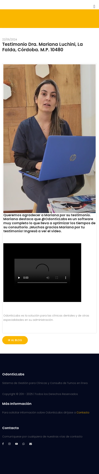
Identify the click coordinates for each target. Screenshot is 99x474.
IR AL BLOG (15, 340)
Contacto (83, 412)
